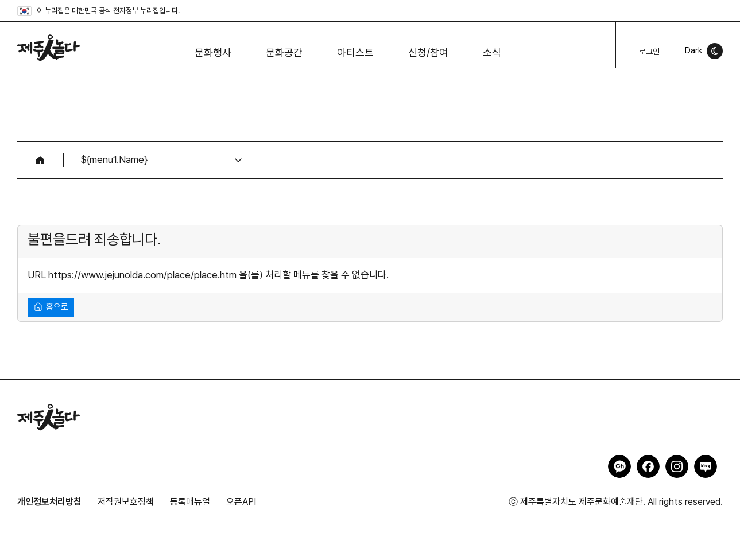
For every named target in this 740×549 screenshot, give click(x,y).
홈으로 (51, 307)
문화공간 (284, 52)
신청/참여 (428, 52)
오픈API (241, 501)
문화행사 (213, 52)
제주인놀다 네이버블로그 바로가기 (705, 466)
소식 (492, 52)
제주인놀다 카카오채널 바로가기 (619, 466)
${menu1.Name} (114, 159)
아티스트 (355, 52)
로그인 (649, 51)
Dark (693, 50)
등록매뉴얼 (190, 501)
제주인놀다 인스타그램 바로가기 (676, 466)
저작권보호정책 (126, 501)
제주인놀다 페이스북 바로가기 (648, 466)
